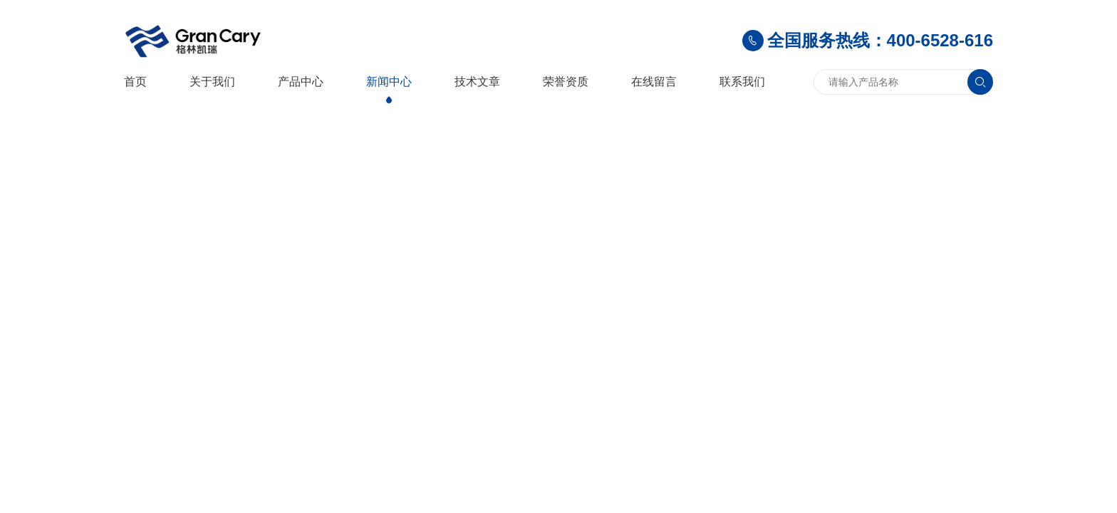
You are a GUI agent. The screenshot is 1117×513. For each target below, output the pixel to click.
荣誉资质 (565, 82)
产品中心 (300, 82)
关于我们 (212, 82)
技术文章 (477, 82)
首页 (135, 82)
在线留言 (654, 82)
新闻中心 (389, 82)
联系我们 (742, 82)
